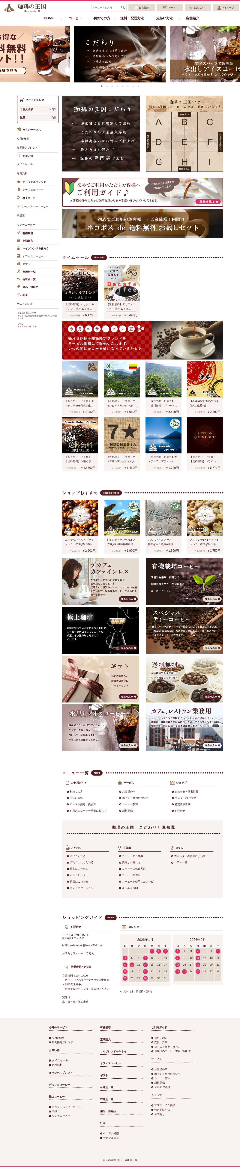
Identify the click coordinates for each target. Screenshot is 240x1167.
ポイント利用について (133, 797)
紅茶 (22, 295)
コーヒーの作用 (129, 875)
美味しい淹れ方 (129, 862)
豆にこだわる (76, 856)
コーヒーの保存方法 (132, 868)
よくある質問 (128, 887)
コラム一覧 (179, 862)
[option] (120, 54)
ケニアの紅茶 (25, 303)
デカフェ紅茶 (109, 1137)
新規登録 (126, 810)
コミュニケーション (80, 887)
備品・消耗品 (27, 287)
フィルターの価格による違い (189, 856)
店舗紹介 (192, 18)
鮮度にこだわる (77, 881)
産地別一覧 (26, 272)
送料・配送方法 (132, 18)
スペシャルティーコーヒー (32, 206)
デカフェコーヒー (30, 190)
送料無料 (22, 173)
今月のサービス (29, 130)
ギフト (23, 264)
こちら (90, 953)
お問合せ (178, 810)
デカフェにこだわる (80, 862)
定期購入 (25, 241)
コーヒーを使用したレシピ (136, 881)
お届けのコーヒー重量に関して (86, 810)
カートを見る (32, 100)
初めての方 (101, 18)
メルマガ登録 (160, 1087)
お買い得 (25, 156)
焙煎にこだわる (77, 868)
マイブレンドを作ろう (33, 248)
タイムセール (25, 164)
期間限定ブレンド (27, 147)
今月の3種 (23, 138)
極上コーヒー (27, 198)
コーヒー (75, 18)
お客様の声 (127, 791)
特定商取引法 (181, 804)
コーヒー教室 (128, 804)
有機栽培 (25, 233)
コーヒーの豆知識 (131, 856)
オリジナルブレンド (31, 182)
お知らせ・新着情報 (185, 791)
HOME (49, 18)
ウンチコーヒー (26, 224)
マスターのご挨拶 (184, 797)
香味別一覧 (26, 279)
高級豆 (21, 215)
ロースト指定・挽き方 (81, 804)
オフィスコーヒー (30, 256)
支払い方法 (164, 18)
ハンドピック (76, 875)
